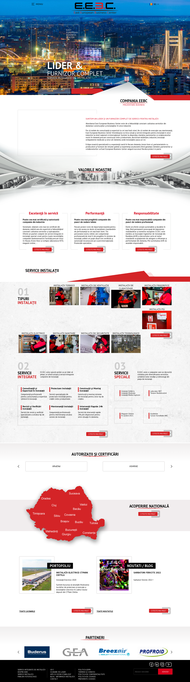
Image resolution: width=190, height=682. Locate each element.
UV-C (52, 670)
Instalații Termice (64, 286)
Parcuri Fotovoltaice (27, 677)
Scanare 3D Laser (58, 672)
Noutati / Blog (140, 566)
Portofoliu (60, 566)
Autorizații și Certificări (95, 454)
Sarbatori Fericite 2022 (147, 573)
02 (23, 366)
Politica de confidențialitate (91, 675)
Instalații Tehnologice (126, 333)
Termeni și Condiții (86, 672)
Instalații (27, 303)
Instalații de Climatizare (125, 287)
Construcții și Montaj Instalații (90, 390)
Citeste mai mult (160, 156)
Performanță (95, 213)
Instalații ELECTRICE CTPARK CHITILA (72, 574)
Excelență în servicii (43, 213)
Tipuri (23, 299)
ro (152, 4)
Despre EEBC (23, 672)
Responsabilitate (146, 213)
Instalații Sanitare (64, 333)
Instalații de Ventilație (95, 286)
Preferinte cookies (86, 679)
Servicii (24, 373)
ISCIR (56, 467)
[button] (18, 467)
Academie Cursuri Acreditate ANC (159, 415)
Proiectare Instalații (61, 389)
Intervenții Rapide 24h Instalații (91, 408)
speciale (122, 377)
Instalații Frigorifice (156, 286)
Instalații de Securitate (95, 333)
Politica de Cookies (87, 677)
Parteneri (95, 638)
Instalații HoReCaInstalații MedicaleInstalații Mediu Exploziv (131, 394)
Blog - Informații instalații (62, 677)
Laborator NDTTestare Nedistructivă (159, 393)
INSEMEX (159, 467)
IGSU (82, 467)
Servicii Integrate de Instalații (31, 670)
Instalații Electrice (33, 333)
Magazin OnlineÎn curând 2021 (127, 415)
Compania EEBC (133, 100)
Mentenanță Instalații (62, 407)
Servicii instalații (42, 271)
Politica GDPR (84, 670)
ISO (30, 467)
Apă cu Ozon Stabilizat (60, 675)
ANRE (134, 467)
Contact (54, 679)
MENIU (39, 4)
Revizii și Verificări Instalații (32, 408)
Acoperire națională (149, 506)
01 (23, 292)
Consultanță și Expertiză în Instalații (34, 390)
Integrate (27, 377)
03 (120, 366)
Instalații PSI (157, 309)
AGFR (108, 467)
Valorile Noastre (95, 169)
